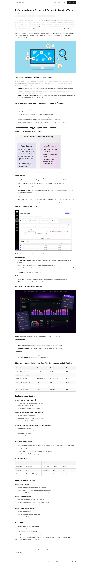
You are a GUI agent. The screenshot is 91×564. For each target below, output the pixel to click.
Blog (23, 2)
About (54, 2)
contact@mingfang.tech (65, 561)
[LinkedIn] (72, 561)
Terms (16, 561)
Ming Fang (18, 2)
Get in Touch (71, 2)
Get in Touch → (20, 552)
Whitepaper (56, 561)
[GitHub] (75, 561)
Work (59, 2)
